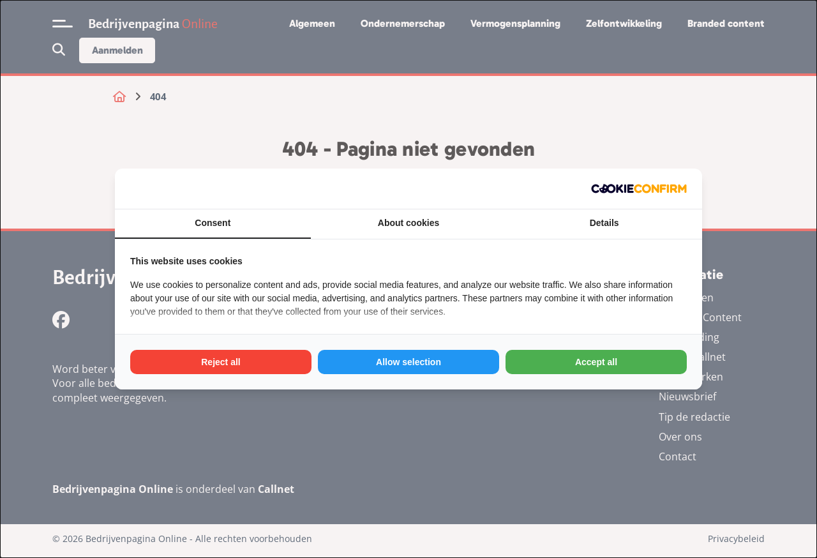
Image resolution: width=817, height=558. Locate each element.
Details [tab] (604, 223)
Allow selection (408, 362)
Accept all (596, 362)
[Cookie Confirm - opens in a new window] (639, 188)
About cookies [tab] (408, 223)
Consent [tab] (212, 223)
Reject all (220, 362)
